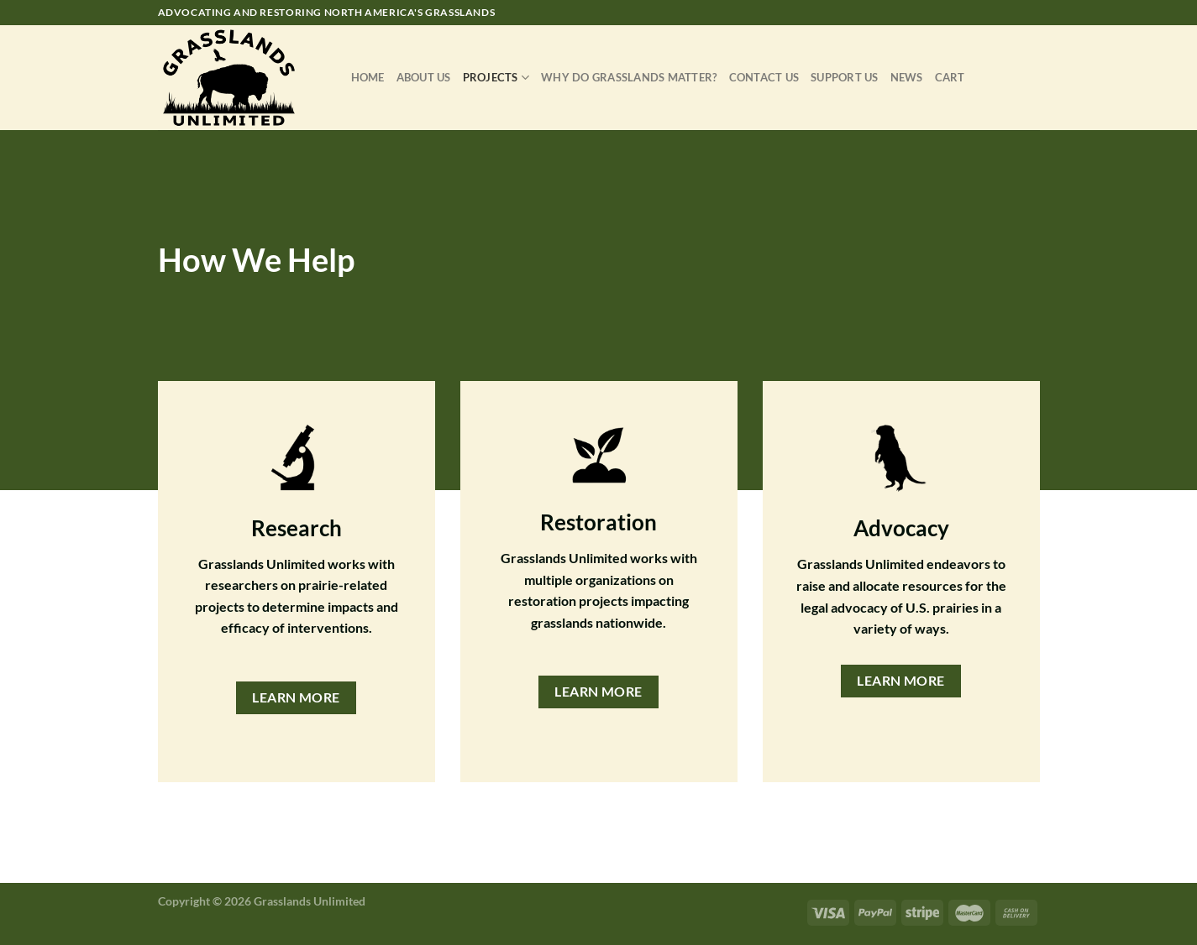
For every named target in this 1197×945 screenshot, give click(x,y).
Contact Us (764, 77)
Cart (950, 77)
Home (368, 77)
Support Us (845, 77)
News (906, 77)
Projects (496, 78)
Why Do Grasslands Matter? (629, 77)
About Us (423, 77)
